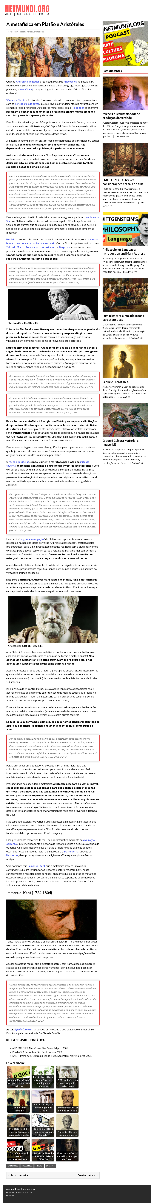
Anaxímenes (49, 247)
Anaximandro (33, 247)
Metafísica (39, 31)
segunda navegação (32, 539)
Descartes (12, 855)
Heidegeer (78, 107)
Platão (21, 100)
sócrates (50, 1165)
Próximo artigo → (88, 1175)
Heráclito (12, 239)
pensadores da (27, 104)
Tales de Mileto (15, 247)
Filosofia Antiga (25, 31)
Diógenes (64, 247)
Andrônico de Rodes (27, 81)
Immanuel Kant (36, 866)
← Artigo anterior (18, 1175)
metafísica (26, 89)
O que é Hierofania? (116, 382)
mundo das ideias (19, 462)
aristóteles (13, 1165)
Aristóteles (70, 81)
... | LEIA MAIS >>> (120, 136)
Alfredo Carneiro (22, 1029)
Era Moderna (71, 851)
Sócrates (11, 100)
